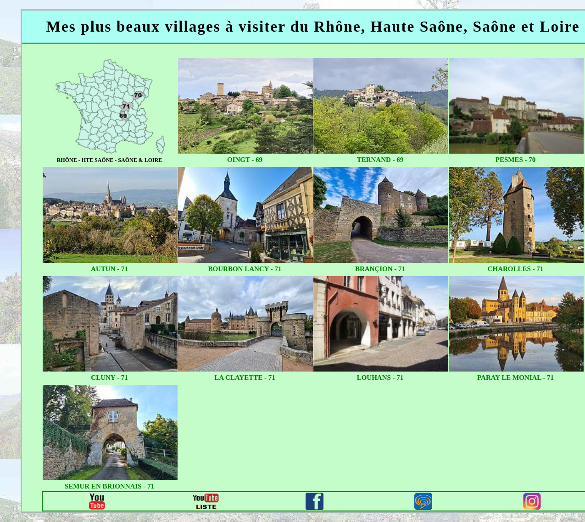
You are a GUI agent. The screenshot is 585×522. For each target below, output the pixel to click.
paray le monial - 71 (515, 377)
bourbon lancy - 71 (245, 268)
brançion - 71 (380, 268)
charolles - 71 (516, 268)
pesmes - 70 (516, 159)
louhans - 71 (380, 377)
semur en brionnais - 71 (109, 486)
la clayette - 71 (244, 377)
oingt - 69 (244, 159)
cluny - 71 (109, 377)
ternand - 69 (380, 159)
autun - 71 (109, 268)
